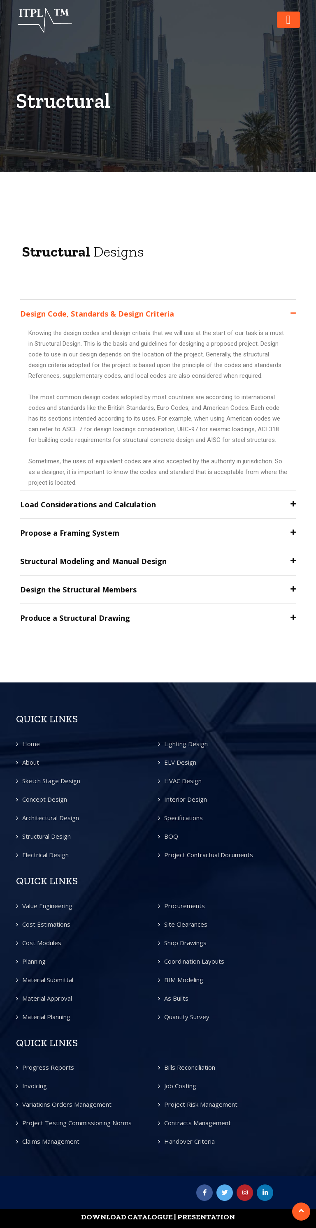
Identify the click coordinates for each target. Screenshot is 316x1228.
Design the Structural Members (78, 589)
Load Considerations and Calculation (88, 504)
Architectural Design (50, 818)
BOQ (171, 836)
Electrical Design (45, 855)
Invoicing (34, 1086)
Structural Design (46, 836)
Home (31, 744)
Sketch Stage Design (51, 781)
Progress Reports (48, 1067)
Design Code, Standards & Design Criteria (97, 314)
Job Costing (180, 1086)
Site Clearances (185, 924)
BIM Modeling (183, 980)
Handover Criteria (189, 1141)
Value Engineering (47, 906)
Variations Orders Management (67, 1104)
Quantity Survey (186, 1017)
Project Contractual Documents (208, 855)
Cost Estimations (46, 924)
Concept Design (44, 799)
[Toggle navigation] (288, 20)
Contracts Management (197, 1123)
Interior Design (185, 799)
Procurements (184, 906)
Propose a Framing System (69, 533)
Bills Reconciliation (189, 1067)
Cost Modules (41, 943)
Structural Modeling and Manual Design (93, 561)
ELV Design (180, 762)
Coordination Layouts (194, 961)
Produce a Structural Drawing (75, 618)
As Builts (176, 998)
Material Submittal (47, 980)
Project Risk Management (200, 1104)
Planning (34, 961)
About (30, 762)
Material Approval (47, 998)
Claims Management (50, 1141)
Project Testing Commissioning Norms (77, 1123)
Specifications (183, 818)
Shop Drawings (185, 943)
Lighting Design (186, 744)
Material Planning (46, 1017)
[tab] (158, 314)
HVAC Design (183, 781)
